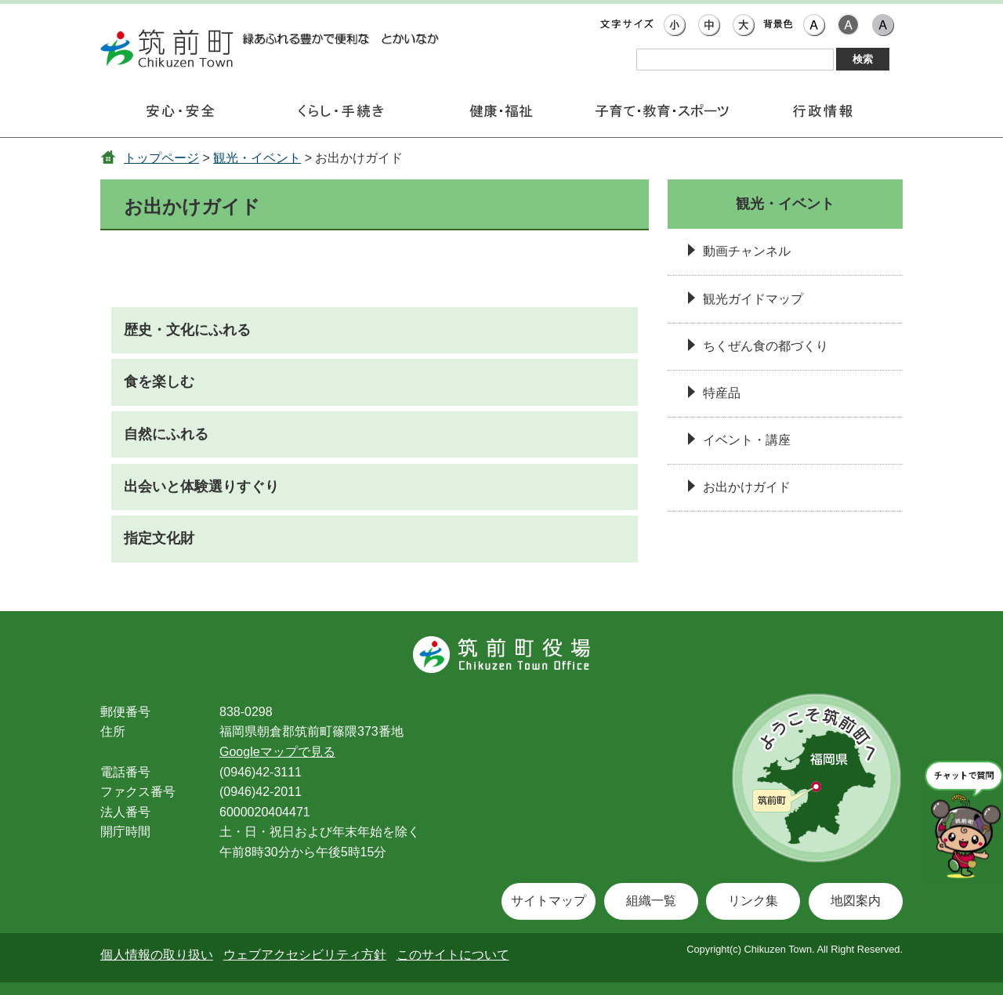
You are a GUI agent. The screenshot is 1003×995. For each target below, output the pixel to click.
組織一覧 (651, 900)
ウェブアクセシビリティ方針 (304, 954)
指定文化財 (159, 538)
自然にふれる (166, 434)
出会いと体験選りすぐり (201, 486)
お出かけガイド (747, 487)
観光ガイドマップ (753, 299)
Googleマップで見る (277, 751)
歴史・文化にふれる (187, 330)
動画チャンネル (747, 251)
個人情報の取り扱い (156, 954)
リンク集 (753, 900)
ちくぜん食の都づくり (765, 346)
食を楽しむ (159, 381)
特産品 (721, 393)
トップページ (161, 158)
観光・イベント (257, 158)
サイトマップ (548, 900)
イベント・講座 (747, 440)
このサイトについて (452, 954)
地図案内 (856, 900)
